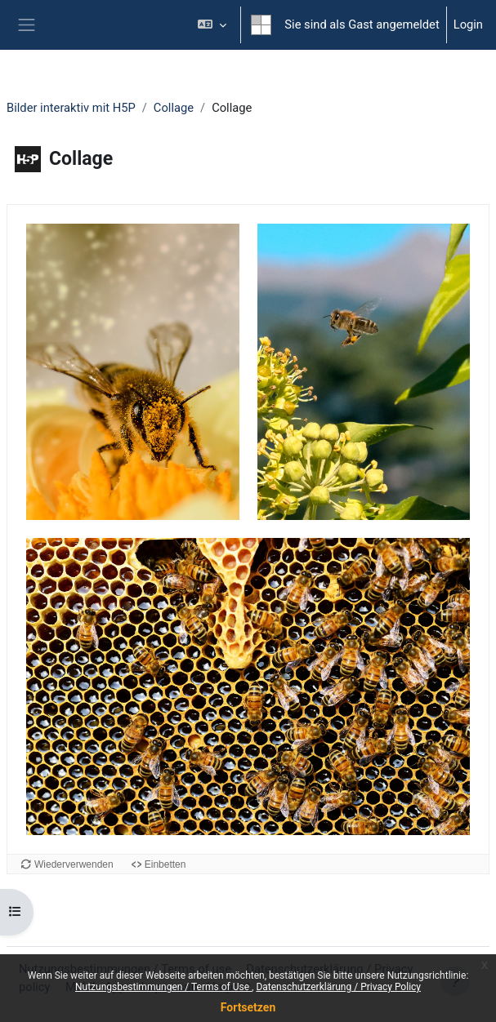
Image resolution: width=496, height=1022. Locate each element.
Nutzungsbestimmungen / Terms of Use (163, 987)
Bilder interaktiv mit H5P (71, 107)
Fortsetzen (248, 1007)
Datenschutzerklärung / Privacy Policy (338, 987)
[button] (212, 25)
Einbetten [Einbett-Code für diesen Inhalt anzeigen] (165, 864)
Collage (174, 107)
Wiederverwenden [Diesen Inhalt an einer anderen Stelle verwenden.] (74, 864)
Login (468, 24)
